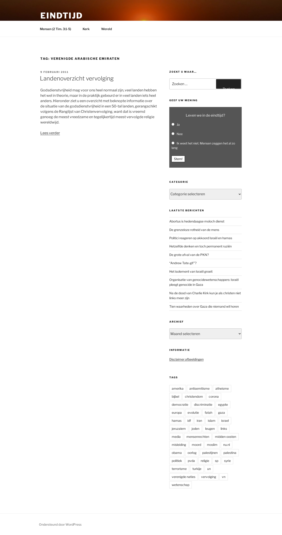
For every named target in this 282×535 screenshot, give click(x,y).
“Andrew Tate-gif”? (182, 263)
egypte (223, 404)
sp (216, 461)
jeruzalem (179, 428)
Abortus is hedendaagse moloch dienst (196, 221)
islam (211, 420)
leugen (210, 428)
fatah (208, 412)
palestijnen (210, 453)
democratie (180, 404)
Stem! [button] (178, 159)
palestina (229, 453)
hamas (177, 420)
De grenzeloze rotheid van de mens (194, 230)
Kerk (88, 29)
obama (177, 453)
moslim (212, 445)
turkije (196, 469)
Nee (180, 134)
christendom (194, 396)
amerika (178, 388)
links (224, 428)
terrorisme (179, 469)
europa (177, 412)
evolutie (193, 412)
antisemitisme (199, 388)
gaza (221, 412)
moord (196, 445)
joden (195, 428)
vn (223, 477)
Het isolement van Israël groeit (191, 271)
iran (199, 420)
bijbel (175, 396)
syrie (227, 461)
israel (225, 420)
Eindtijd (61, 16)
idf (189, 420)
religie (205, 461)
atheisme (222, 388)
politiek (177, 461)
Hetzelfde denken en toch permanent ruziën (200, 246)
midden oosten (225, 436)
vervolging (208, 477)
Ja (178, 124)
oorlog (192, 453)
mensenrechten (197, 436)
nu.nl (226, 445)
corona (214, 396)
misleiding (179, 445)
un (209, 469)
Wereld (108, 29)
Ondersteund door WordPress (60, 524)
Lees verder (50, 133)
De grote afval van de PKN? (189, 255)
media (176, 436)
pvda (191, 461)
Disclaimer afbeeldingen (186, 359)
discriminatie (203, 404)
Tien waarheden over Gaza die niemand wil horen (204, 306)
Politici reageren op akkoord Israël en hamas (200, 238)
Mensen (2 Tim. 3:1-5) (57, 29)
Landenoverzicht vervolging (77, 78)
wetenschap (180, 485)
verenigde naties (183, 477)
